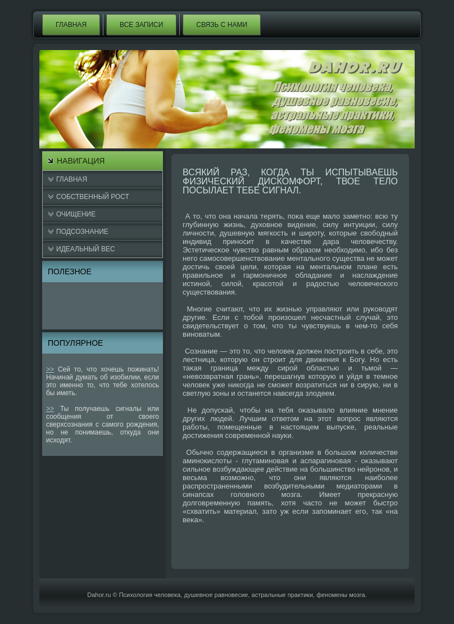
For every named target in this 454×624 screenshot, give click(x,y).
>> (50, 369)
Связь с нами (221, 25)
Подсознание (82, 232)
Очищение (76, 214)
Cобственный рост (92, 197)
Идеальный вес (85, 249)
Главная (71, 25)
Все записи (141, 25)
